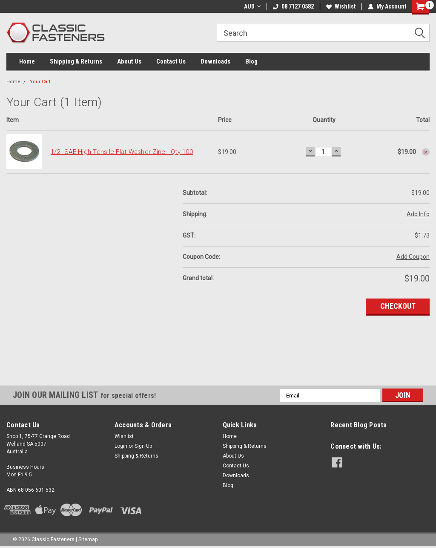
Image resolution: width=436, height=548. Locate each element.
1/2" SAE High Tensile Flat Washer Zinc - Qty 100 (122, 152)
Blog (251, 61)
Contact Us (171, 61)
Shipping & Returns (76, 61)
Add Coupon (413, 256)
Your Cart (40, 81)
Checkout (398, 306)
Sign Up (143, 446)
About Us (129, 61)
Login (121, 446)
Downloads (215, 61)
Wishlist (341, 6)
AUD (252, 6)
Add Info (418, 214)
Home (27, 61)
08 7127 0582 (293, 6)
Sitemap (88, 539)
